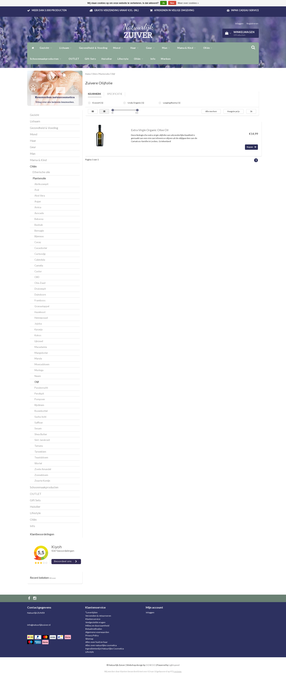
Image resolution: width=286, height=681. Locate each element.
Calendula (39, 259)
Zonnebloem (41, 475)
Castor (38, 271)
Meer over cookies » (188, 3)
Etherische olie (41, 172)
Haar (135, 47)
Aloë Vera (39, 195)
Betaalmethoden (93, 628)
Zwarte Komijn (42, 480)
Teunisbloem (41, 457)
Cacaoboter (40, 248)
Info (152, 58)
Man (167, 47)
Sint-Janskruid (42, 439)
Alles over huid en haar (96, 642)
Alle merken (211, 111)
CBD (36, 277)
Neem (37, 376)
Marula (38, 358)
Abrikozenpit (41, 184)
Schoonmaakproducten (46, 58)
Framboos (39, 300)
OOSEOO (150, 665)
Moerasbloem (41, 364)
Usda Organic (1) (124, 103)
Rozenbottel (41, 410)
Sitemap (89, 638)
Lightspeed (174, 665)
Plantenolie (39, 178)
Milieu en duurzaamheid (97, 625)
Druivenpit (40, 288)
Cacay (37, 242)
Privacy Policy (92, 635)
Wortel (38, 463)
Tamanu (38, 445)
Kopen (251, 147)
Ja (163, 3)
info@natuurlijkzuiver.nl (39, 624)
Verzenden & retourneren (98, 615)
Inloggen (239, 23)
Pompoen (39, 399)
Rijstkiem (39, 405)
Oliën (139, 58)
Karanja (38, 329)
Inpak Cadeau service (245, 10)
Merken (166, 58)
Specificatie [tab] (114, 93)
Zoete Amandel (42, 469)
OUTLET (74, 58)
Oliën (208, 47)
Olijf (36, 381)
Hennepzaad (41, 317)
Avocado (39, 213)
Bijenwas (39, 236)
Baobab (38, 224)
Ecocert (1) (89, 103)
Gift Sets (90, 58)
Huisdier (106, 58)
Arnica (37, 207)
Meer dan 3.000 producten (49, 10)
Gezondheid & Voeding (93, 47)
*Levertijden (91, 612)
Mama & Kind (187, 47)
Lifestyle (122, 58)
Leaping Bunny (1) (160, 103)
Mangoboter (41, 352)
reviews (177, 671)
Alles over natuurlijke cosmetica (101, 645)
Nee (172, 3)
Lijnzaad (38, 341)
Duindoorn (40, 294)
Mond (119, 47)
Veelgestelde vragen (95, 622)
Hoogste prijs (233, 111)
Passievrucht (41, 387)
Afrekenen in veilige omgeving (174, 10)
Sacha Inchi (40, 416)
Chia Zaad (39, 282)
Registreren (252, 23)
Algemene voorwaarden (97, 632)
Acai (36, 189)
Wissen (52, 578)
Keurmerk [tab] (94, 93)
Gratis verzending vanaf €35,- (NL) (116, 10)
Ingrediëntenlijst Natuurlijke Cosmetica (104, 648)
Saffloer (38, 422)
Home (88, 74)
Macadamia (40, 347)
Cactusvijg (39, 253)
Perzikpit (39, 393)
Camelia (38, 265)
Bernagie (39, 230)
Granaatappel (41, 306)
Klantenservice (92, 619)
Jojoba (38, 323)
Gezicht (47, 47)
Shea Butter (40, 434)
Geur (151, 47)
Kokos (37, 335)
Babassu (38, 219)
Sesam (38, 428)
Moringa (38, 370)
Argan (37, 201)
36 (251, 111)
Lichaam (66, 47)
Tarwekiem (40, 451)
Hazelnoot (39, 312)
